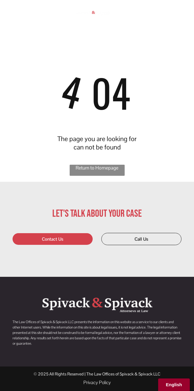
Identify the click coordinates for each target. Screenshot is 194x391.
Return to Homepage (97, 168)
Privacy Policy (97, 382)
